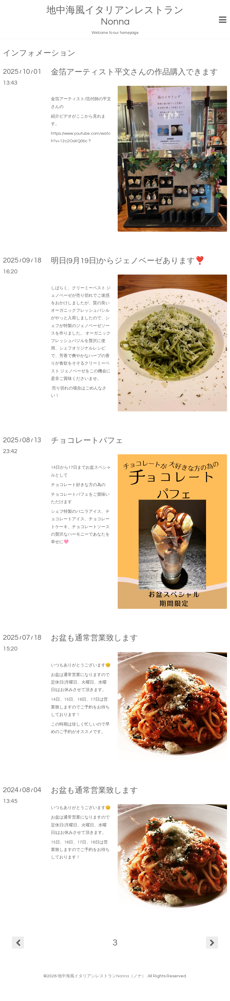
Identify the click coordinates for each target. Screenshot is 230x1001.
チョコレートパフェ (87, 440)
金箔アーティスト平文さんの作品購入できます (134, 72)
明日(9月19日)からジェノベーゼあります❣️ (128, 261)
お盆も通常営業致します (94, 638)
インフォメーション (39, 53)
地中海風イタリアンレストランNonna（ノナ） (102, 976)
